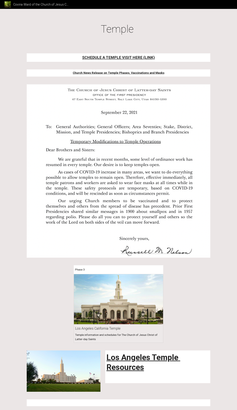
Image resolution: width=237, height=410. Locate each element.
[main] (118, 29)
